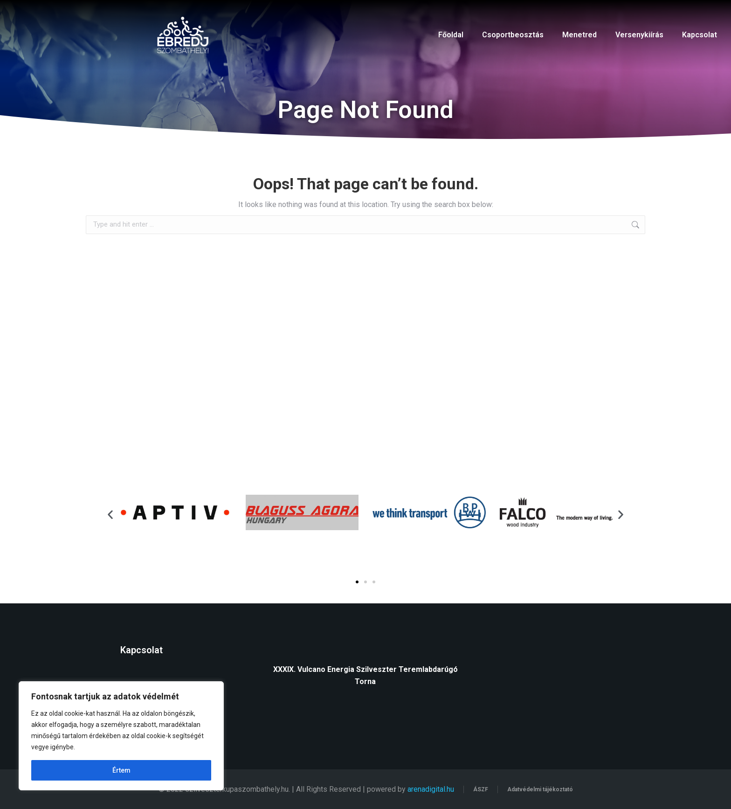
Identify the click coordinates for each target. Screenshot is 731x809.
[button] (110, 514)
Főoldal (450, 34)
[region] (121, 735)
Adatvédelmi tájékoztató (540, 789)
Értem (121, 770)
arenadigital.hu (430, 789)
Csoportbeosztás (513, 34)
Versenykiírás (639, 34)
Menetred (579, 34)
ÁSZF (480, 789)
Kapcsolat (699, 34)
